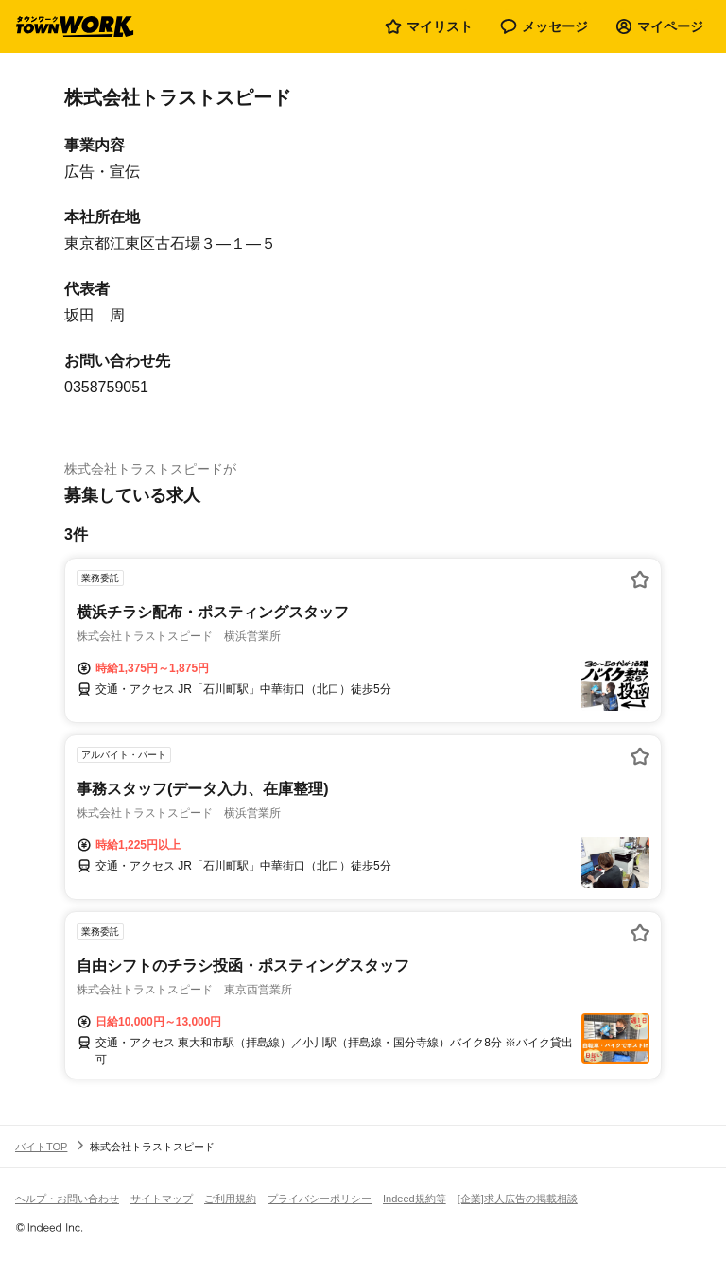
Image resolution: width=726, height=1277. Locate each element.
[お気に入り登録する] (640, 579)
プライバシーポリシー (320, 1198)
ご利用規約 (230, 1198)
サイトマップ (161, 1198)
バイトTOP (41, 1146)
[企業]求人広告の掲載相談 (518, 1198)
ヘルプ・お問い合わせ (67, 1198)
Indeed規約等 (414, 1198)
